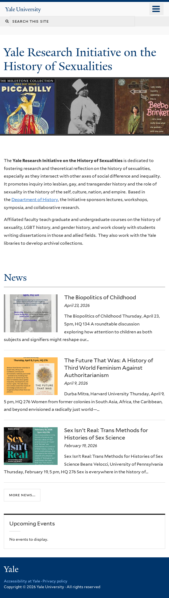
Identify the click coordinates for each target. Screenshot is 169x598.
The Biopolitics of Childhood (100, 297)
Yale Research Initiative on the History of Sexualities (80, 59)
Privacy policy (55, 581)
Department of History (34, 199)
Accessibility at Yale (22, 581)
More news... (22, 494)
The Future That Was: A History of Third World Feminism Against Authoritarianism (108, 367)
